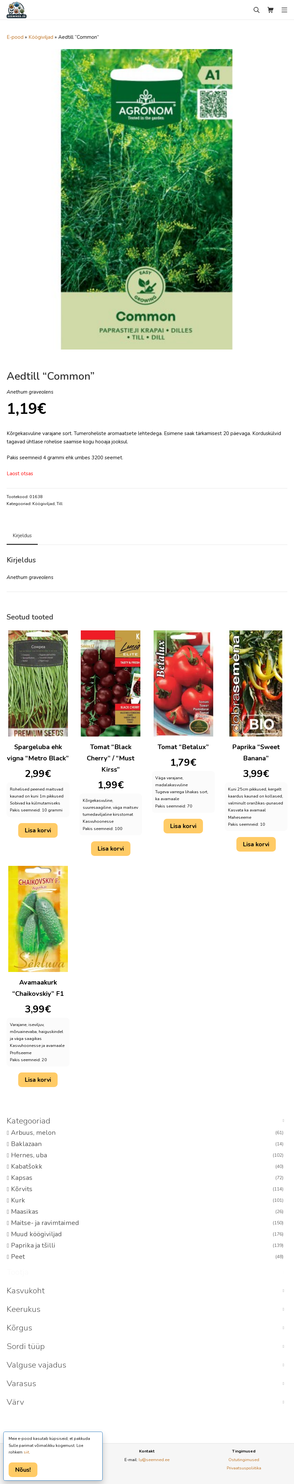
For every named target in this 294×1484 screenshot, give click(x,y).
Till (60, 504)
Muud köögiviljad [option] (147, 1234)
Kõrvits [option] (147, 1189)
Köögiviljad (40, 37)
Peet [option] (147, 1257)
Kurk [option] (147, 1200)
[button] (147, 1121)
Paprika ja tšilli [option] (147, 1246)
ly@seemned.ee (154, 1459)
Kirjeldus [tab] (22, 535)
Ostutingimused (243, 1459)
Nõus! (23, 1470)
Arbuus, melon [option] (147, 1133)
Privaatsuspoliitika (244, 1468)
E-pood (15, 37)
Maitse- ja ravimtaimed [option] (147, 1223)
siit (26, 1452)
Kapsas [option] (147, 1178)
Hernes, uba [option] (147, 1155)
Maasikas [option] (147, 1212)
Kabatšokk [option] (147, 1167)
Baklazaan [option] (147, 1144)
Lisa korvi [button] (38, 830)
